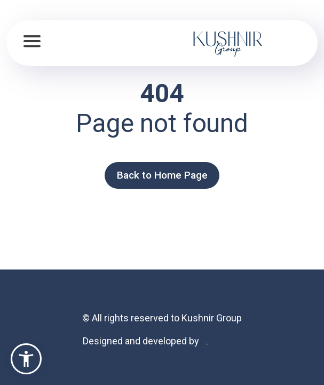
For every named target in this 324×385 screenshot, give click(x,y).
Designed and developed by (141, 340)
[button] (26, 358)
